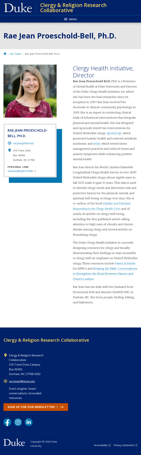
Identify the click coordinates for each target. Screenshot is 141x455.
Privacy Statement (124, 445)
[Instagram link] (18, 422)
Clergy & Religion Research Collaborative (46, 340)
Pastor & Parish (125, 263)
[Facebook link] (7, 422)
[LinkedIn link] (29, 422)
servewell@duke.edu (22, 381)
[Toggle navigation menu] (70, 19)
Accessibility (101, 445)
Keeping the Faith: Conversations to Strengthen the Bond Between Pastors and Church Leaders (105, 274)
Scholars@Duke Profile (20, 171)
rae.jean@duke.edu (23, 143)
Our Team (15, 53)
